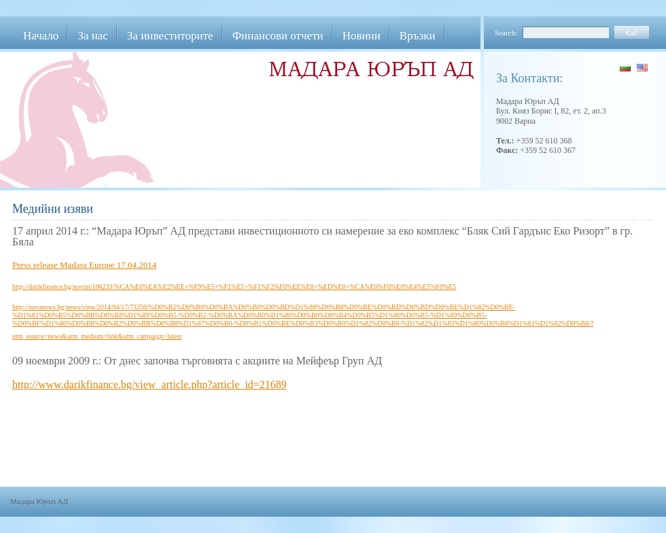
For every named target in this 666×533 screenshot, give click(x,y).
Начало (40, 35)
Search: (506, 33)
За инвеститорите (170, 35)
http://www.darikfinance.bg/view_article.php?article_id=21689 (149, 384)
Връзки (418, 35)
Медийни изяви (52, 209)
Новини (362, 35)
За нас (92, 35)
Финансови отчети (277, 35)
